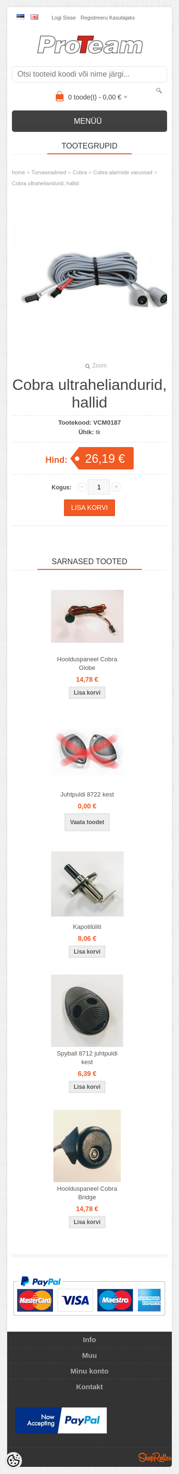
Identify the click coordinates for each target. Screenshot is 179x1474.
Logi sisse (64, 17)
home (18, 172)
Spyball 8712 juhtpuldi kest (87, 1058)
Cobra (80, 172)
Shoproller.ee (155, 1457)
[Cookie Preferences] (13, 1460)
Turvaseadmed (49, 172)
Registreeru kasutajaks (108, 17)
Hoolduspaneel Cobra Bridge (87, 1193)
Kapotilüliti (87, 926)
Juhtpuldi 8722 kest (87, 794)
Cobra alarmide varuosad (123, 172)
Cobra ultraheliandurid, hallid (45, 183)
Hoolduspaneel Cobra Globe (87, 663)
